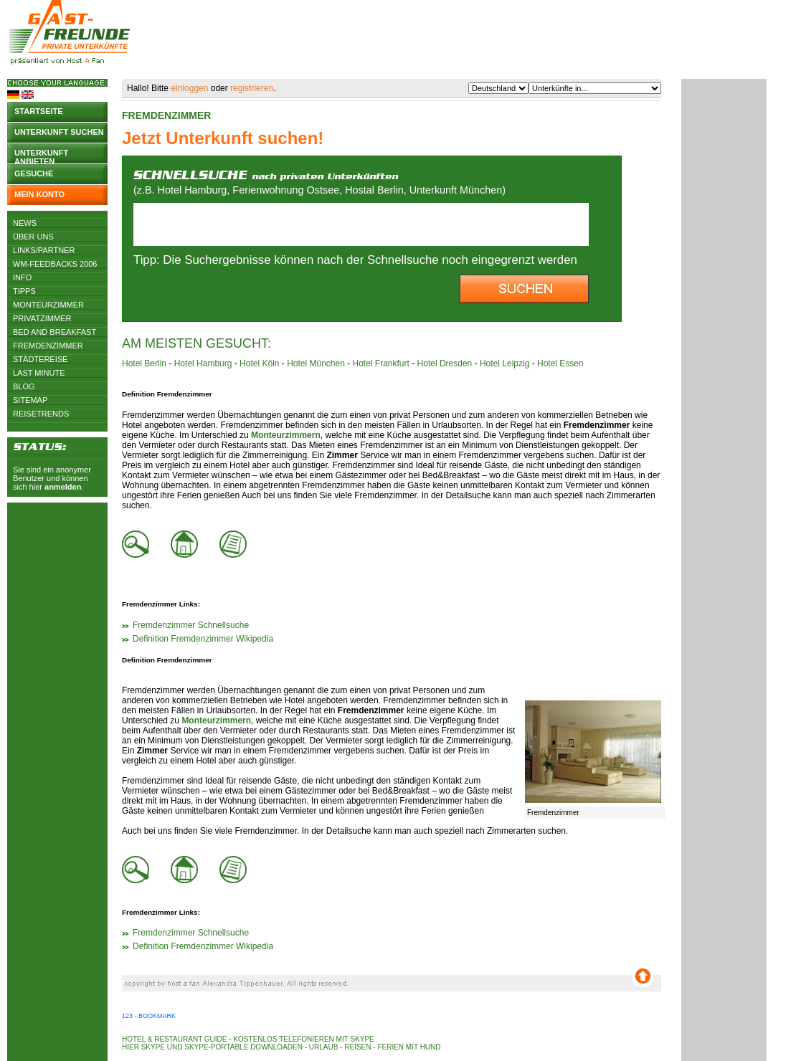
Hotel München (316, 363)
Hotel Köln (259, 363)
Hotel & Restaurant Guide (174, 1039)
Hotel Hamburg (203, 363)
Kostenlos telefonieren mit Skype (303, 1039)
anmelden (62, 486)
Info (22, 277)
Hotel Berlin (144, 363)
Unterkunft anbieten (41, 155)
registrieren (251, 88)
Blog (24, 386)
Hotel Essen (560, 363)
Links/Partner (44, 250)
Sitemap (30, 400)
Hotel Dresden (445, 363)
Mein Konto (39, 194)
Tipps (24, 291)
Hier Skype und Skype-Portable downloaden (212, 1047)
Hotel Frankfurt (381, 363)
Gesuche (33, 173)
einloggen (189, 88)
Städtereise (40, 359)
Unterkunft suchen (59, 132)
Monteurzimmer (48, 304)
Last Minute (39, 372)
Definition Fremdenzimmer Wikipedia (203, 639)
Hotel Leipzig (504, 363)
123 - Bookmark (149, 1015)
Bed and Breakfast (54, 332)
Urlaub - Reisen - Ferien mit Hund (375, 1047)
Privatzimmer (42, 318)
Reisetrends (41, 413)
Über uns (33, 236)
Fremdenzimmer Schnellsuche (191, 625)
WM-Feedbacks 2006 (55, 264)
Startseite (38, 111)
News (25, 223)
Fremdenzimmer (48, 345)
